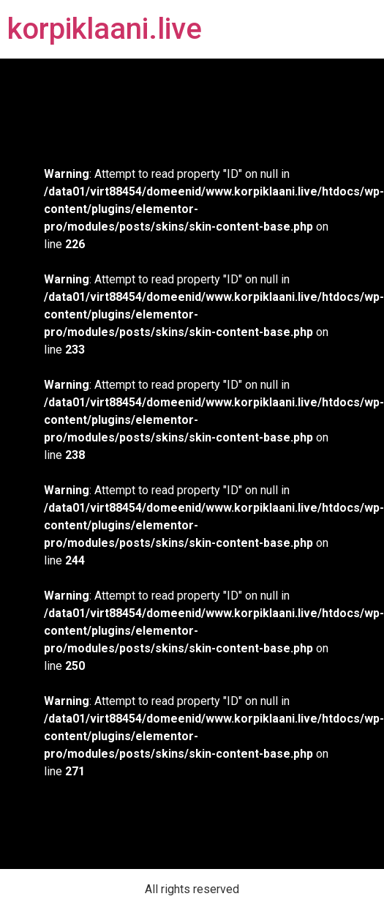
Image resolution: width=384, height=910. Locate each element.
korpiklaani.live (104, 29)
